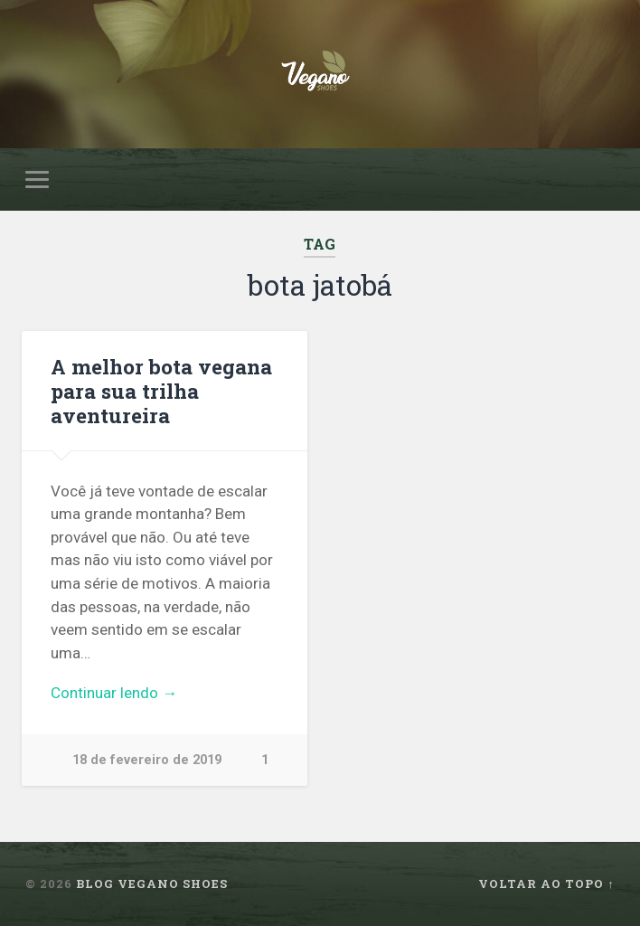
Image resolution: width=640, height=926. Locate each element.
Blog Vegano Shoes (152, 883)
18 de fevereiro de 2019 (146, 760)
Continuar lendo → (114, 693)
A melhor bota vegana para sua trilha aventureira (161, 391)
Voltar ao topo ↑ (546, 883)
